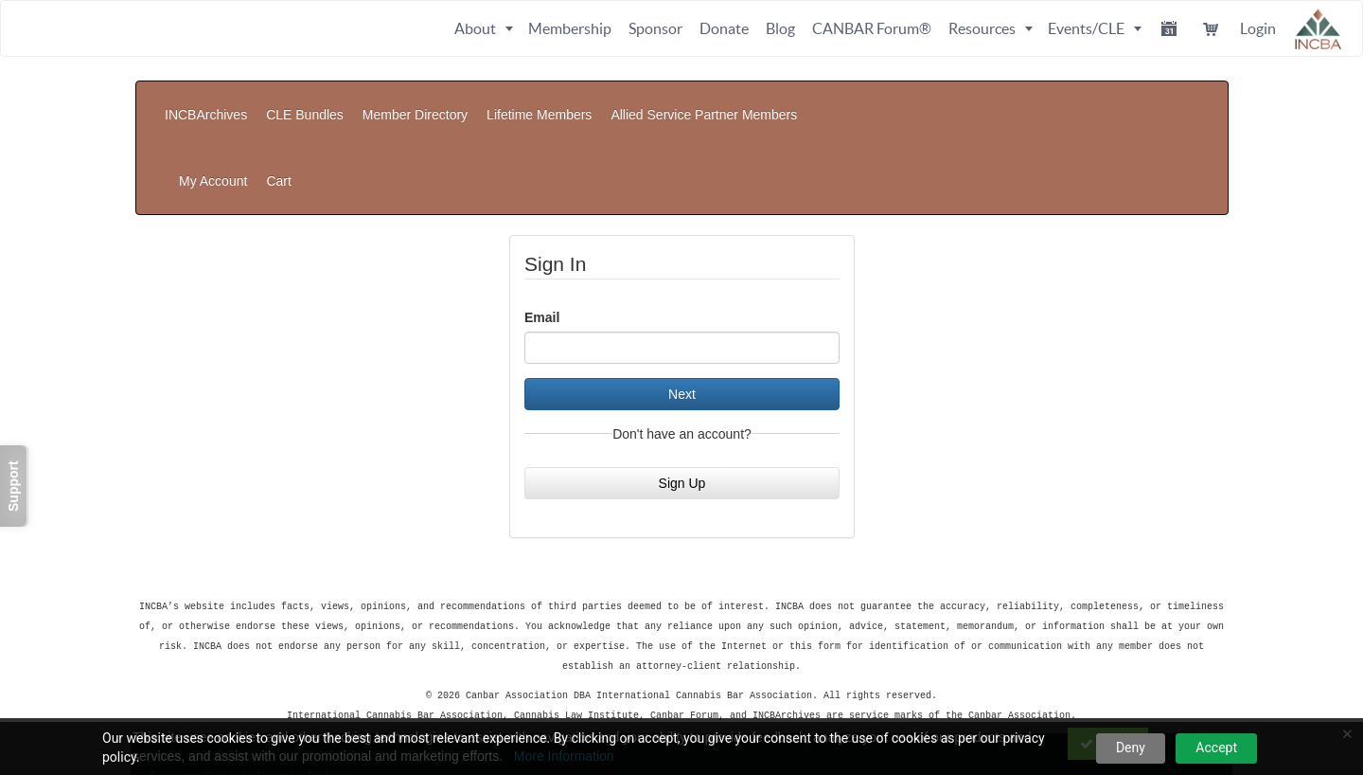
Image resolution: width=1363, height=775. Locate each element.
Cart (1198, 100)
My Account (1132, 100)
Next (682, 299)
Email (541, 222)
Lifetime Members (539, 100)
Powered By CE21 (208, 694)
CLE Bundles (305, 100)
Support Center (198, 675)
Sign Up (682, 388)
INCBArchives (206, 100)
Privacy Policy (301, 675)
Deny (1130, 747)
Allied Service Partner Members (704, 100)
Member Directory (415, 100)
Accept (1216, 747)
